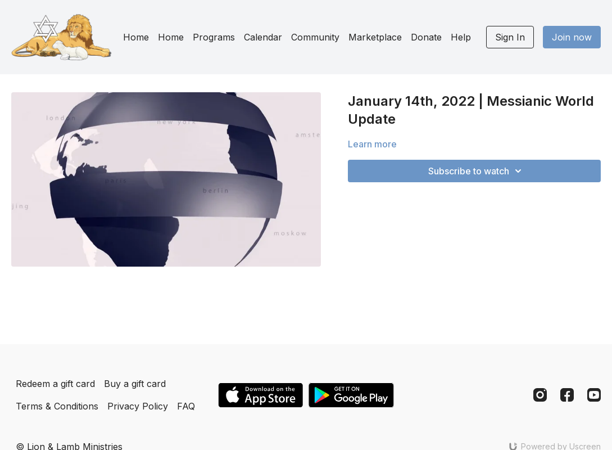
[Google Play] (351, 395)
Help (461, 37)
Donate (426, 37)
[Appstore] (260, 395)
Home (136, 37)
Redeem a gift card (55, 383)
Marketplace (375, 37)
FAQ (186, 406)
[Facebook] (567, 395)
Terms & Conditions (57, 406)
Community (315, 37)
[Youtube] (594, 395)
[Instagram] (540, 395)
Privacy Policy (137, 406)
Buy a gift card (135, 383)
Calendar (263, 37)
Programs (214, 37)
